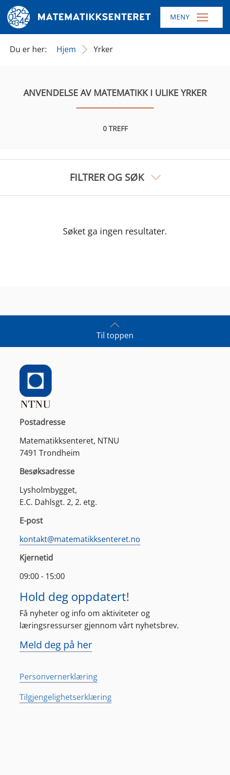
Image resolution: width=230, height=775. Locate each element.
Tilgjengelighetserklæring (65, 697)
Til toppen (115, 330)
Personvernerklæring (58, 676)
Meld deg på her (55, 644)
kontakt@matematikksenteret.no (79, 539)
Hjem (66, 49)
